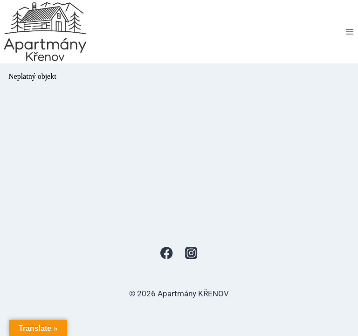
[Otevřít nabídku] (349, 31)
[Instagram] (191, 253)
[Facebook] (166, 253)
